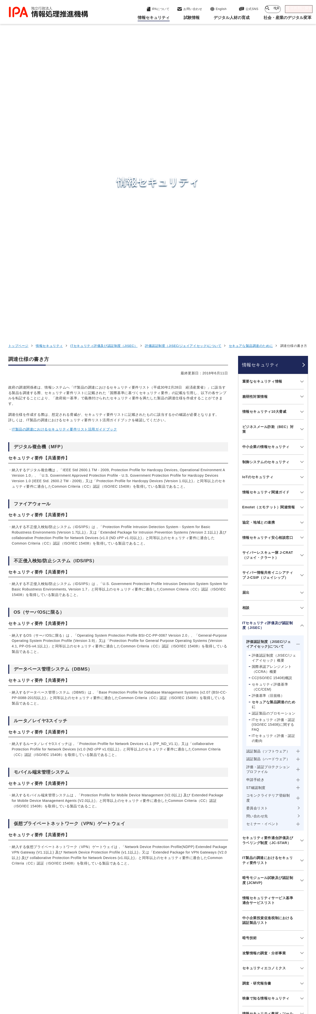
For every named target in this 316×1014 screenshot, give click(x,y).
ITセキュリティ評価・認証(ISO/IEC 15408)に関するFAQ (273, 447)
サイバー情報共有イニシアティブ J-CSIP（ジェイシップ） (267, 297)
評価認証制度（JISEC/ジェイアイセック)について (183, 68)
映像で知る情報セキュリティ (266, 721)
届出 (246, 315)
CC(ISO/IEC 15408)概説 (272, 401)
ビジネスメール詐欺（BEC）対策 (268, 151)
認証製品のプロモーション (274, 436)
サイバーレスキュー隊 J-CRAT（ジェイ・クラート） (267, 277)
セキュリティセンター (159, 900)
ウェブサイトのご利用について (36, 983)
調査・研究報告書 (256, 706)
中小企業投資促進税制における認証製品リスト (267, 642)
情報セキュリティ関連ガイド (266, 215)
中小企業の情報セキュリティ (266, 169)
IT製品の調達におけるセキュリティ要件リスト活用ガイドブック (64, 152)
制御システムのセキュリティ (266, 184)
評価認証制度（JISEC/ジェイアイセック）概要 (274, 380)
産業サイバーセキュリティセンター (171, 909)
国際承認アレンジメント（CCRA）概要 (272, 391)
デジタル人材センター (159, 943)
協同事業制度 (259, 983)
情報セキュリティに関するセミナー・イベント (267, 773)
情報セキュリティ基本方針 (191, 983)
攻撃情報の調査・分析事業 (264, 676)
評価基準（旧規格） (268, 418)
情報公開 (231, 983)
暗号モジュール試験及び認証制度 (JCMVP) (267, 602)
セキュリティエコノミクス (264, 691)
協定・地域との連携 (258, 245)
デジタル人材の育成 (246, 924)
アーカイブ (161, 991)
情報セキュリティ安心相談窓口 (267, 260)
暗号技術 (249, 661)
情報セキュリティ (49, 68)
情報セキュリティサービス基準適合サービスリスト (267, 622)
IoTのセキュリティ (258, 200)
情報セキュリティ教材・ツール (267, 736)
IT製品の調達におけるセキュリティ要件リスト (267, 583)
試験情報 (234, 912)
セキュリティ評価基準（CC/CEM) (270, 409)
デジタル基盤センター (159, 933)
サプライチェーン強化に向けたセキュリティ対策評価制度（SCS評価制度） (267, 796)
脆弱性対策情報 (255, 119)
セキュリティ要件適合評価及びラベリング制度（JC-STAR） (267, 563)
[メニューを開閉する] (301, 104)
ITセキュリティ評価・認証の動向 (273, 460)
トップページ (18, 68)
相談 (246, 330)
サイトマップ (291, 983)
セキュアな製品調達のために (251, 68)
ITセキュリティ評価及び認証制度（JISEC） (103, 68)
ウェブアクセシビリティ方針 (135, 983)
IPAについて (238, 949)
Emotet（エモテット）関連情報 (268, 230)
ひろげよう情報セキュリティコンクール (267, 753)
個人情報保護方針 (87, 983)
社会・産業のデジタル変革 (253, 937)
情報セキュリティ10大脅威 (264, 134)
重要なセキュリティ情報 (262, 104)
